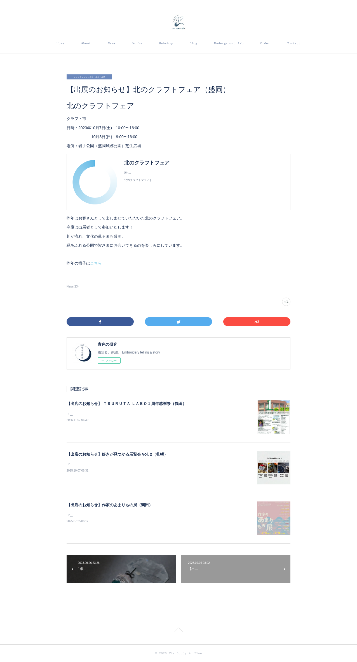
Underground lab (228, 43)
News (112, 43)
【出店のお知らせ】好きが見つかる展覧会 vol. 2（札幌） (117, 454)
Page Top (178, 631)
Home (60, 43)
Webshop (166, 43)
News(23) (73, 286)
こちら (96, 263)
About (86, 43)
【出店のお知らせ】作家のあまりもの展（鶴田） (110, 505)
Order (265, 43)
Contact (293, 43)
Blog (193, 43)
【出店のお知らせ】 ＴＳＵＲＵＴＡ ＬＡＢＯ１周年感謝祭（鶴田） (126, 403)
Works (137, 43)
